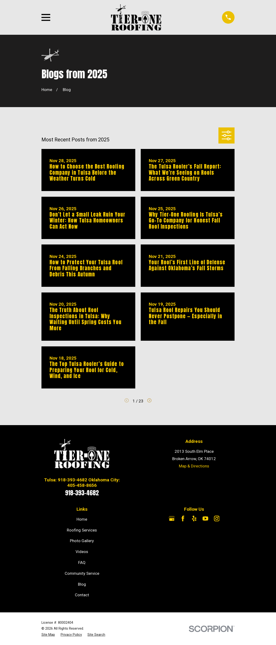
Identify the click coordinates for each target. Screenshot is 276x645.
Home (82, 519)
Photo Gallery (82, 540)
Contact (82, 595)
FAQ (82, 562)
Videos (82, 551)
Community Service (82, 573)
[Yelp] (194, 518)
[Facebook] (183, 518)
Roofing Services (82, 530)
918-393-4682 (82, 492)
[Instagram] (217, 518)
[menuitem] (48, 635)
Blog (82, 584)
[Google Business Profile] (172, 518)
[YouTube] (205, 518)
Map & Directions (194, 466)
